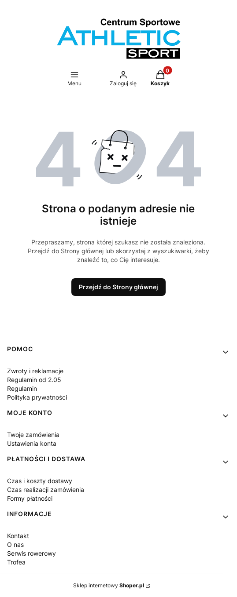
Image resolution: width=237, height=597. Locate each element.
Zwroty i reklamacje (35, 371)
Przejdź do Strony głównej (118, 287)
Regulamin (22, 388)
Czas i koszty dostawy (39, 480)
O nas (15, 544)
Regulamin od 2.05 (34, 379)
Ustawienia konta (31, 443)
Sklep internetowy (108, 585)
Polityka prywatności (37, 397)
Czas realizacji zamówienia (45, 489)
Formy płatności (29, 498)
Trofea (16, 562)
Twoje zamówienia (33, 434)
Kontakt (18, 535)
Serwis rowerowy (31, 553)
